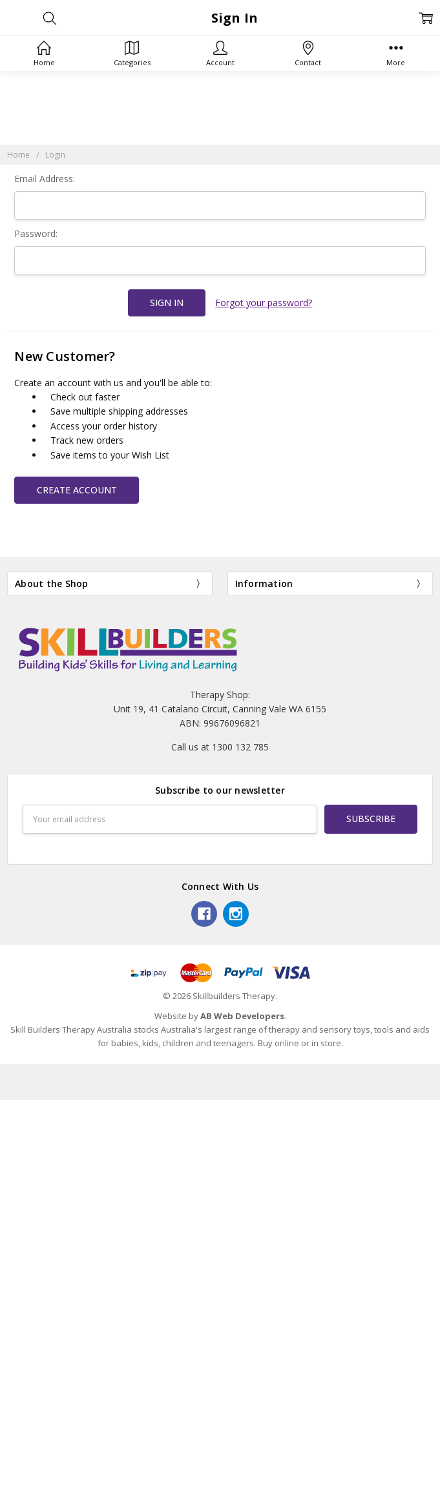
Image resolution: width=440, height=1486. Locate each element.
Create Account (77, 490)
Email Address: (44, 178)
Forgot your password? (263, 302)
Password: (36, 233)
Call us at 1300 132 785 (220, 747)
